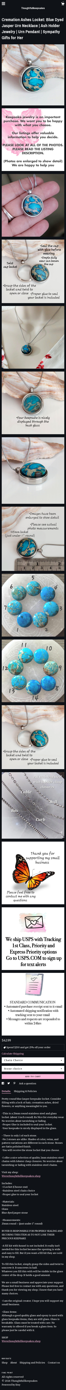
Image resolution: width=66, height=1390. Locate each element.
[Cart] (62, 4)
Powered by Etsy (11, 1384)
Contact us (54, 1362)
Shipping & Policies (25, 1091)
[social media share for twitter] (8, 1083)
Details (6, 1091)
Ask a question (27, 1083)
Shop (5, 1362)
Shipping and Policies (33, 1362)
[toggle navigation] (3, 3)
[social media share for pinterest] (14, 1083)
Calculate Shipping (13, 1053)
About (13, 1362)
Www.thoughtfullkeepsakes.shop (21, 1176)
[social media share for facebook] (3, 1083)
